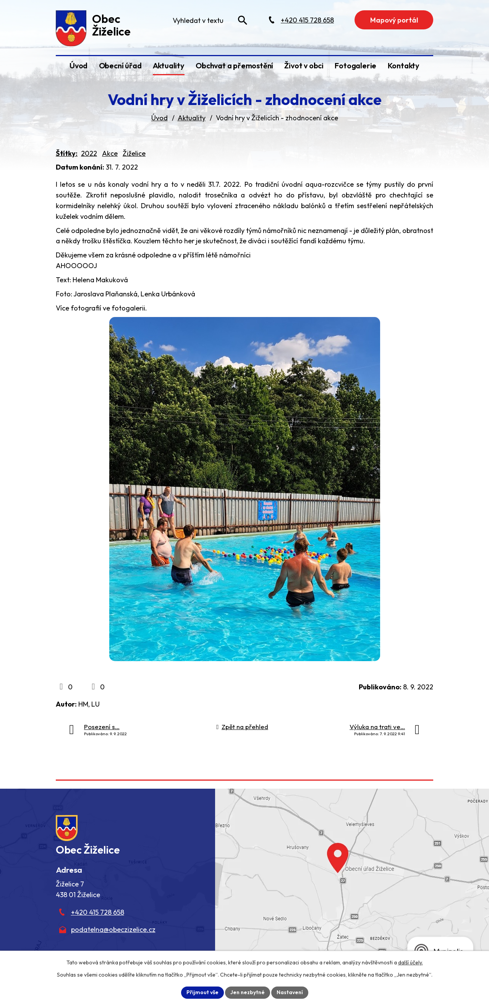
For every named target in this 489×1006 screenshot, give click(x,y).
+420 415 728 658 (97, 912)
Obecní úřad (120, 65)
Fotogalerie (355, 65)
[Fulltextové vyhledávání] (209, 20)
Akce (110, 153)
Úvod (78, 65)
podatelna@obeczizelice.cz (113, 929)
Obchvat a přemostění (234, 65)
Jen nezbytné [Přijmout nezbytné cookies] (247, 992)
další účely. (410, 962)
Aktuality (169, 65)
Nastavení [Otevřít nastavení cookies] (290, 992)
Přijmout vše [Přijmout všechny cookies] (202, 992)
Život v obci (304, 65)
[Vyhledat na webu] (242, 20)
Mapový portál (394, 20)
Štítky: (67, 153)
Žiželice (134, 153)
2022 (89, 153)
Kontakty (403, 65)
